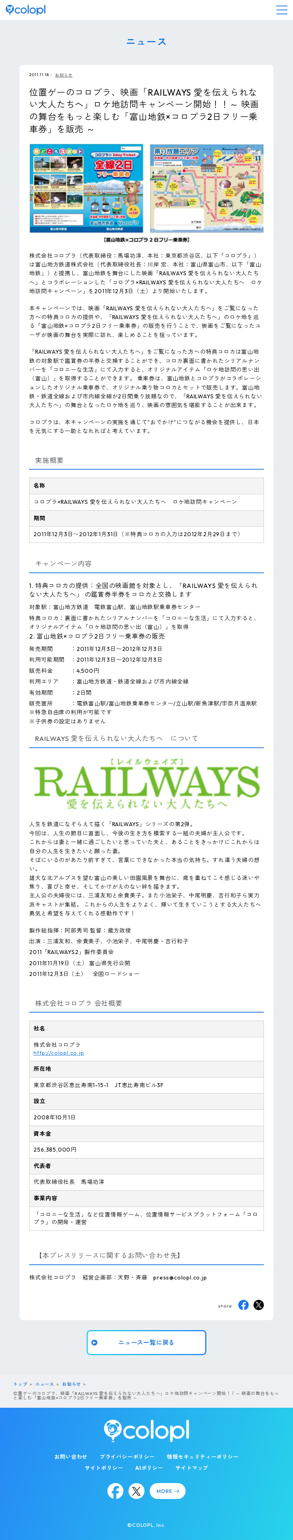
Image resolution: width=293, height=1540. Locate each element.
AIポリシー (149, 1468)
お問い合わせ (70, 1457)
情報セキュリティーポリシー (202, 1457)
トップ (20, 1384)
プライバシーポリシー (127, 1457)
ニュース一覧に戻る (146, 1342)
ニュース (45, 1384)
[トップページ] (26, 10)
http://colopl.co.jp (59, 1052)
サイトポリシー (104, 1468)
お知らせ (63, 74)
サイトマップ (191, 1468)
